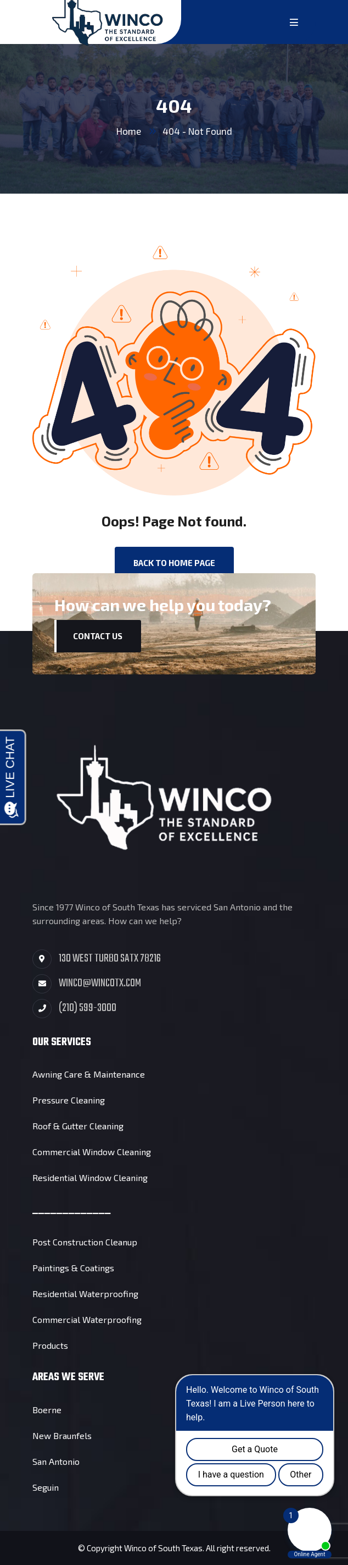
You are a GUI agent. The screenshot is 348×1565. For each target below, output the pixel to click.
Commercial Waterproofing (87, 1319)
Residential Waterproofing (85, 1293)
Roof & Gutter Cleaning (78, 1126)
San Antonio (56, 1461)
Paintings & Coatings (73, 1267)
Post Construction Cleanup (84, 1242)
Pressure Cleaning (68, 1100)
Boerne (46, 1409)
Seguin (45, 1487)
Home (128, 130)
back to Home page (174, 563)
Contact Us (97, 636)
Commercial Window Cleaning (91, 1151)
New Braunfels (62, 1435)
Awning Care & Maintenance (88, 1074)
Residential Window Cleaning (90, 1177)
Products (50, 1345)
